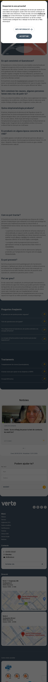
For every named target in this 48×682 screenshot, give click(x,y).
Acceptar (24, 36)
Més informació (24, 29)
